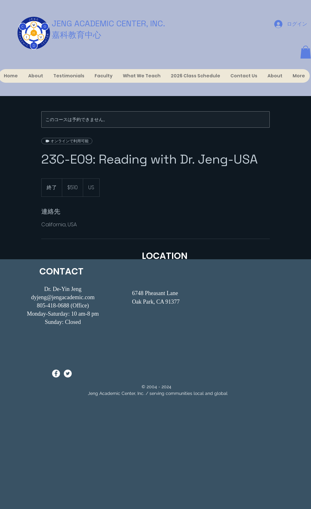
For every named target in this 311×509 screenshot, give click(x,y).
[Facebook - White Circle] (56, 373)
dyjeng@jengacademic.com (63, 297)
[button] (305, 52)
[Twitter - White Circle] (68, 373)
